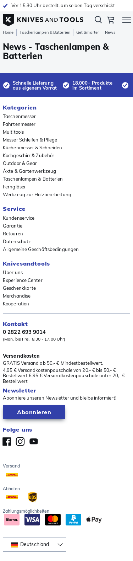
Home (8, 32)
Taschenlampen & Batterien (45, 32)
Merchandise (17, 296)
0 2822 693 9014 (24, 332)
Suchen (98, 21)
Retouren (13, 233)
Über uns (13, 272)
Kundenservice (18, 218)
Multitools (13, 132)
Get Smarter (87, 32)
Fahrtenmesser (19, 124)
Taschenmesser (19, 116)
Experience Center (23, 280)
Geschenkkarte (19, 288)
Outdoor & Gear (20, 163)
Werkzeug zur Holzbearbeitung (37, 194)
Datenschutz (17, 241)
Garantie (12, 226)
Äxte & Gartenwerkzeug (29, 171)
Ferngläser (14, 186)
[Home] (43, 18)
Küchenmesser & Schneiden (32, 147)
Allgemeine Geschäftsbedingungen (41, 249)
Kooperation (16, 303)
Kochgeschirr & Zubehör (28, 155)
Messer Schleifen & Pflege (30, 140)
